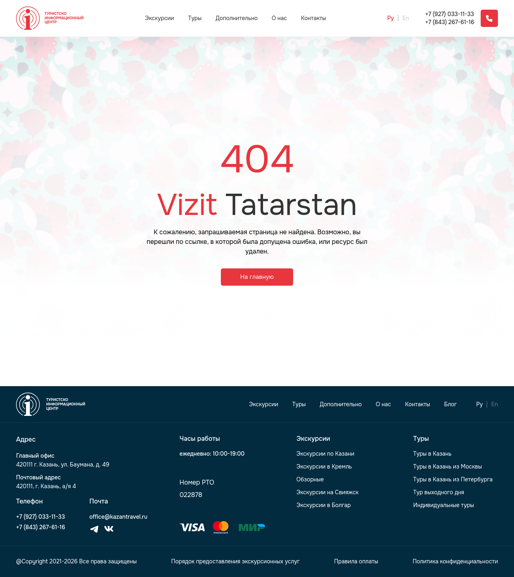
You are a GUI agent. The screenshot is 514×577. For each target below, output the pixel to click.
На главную (257, 277)
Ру (390, 18)
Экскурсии (159, 18)
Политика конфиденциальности (455, 561)
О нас (279, 18)
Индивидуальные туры (443, 505)
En (405, 18)
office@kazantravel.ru (118, 517)
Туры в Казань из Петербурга (453, 479)
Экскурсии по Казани (325, 453)
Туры (195, 18)
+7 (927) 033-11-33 (449, 14)
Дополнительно (237, 18)
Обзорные (310, 479)
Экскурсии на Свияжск (327, 492)
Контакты (313, 18)
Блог (450, 404)
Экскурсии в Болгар (323, 505)
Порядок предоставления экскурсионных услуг (235, 561)
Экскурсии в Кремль (324, 466)
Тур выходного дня (438, 492)
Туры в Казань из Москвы (447, 466)
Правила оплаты (356, 561)
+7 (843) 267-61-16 (449, 22)
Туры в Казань (432, 453)
